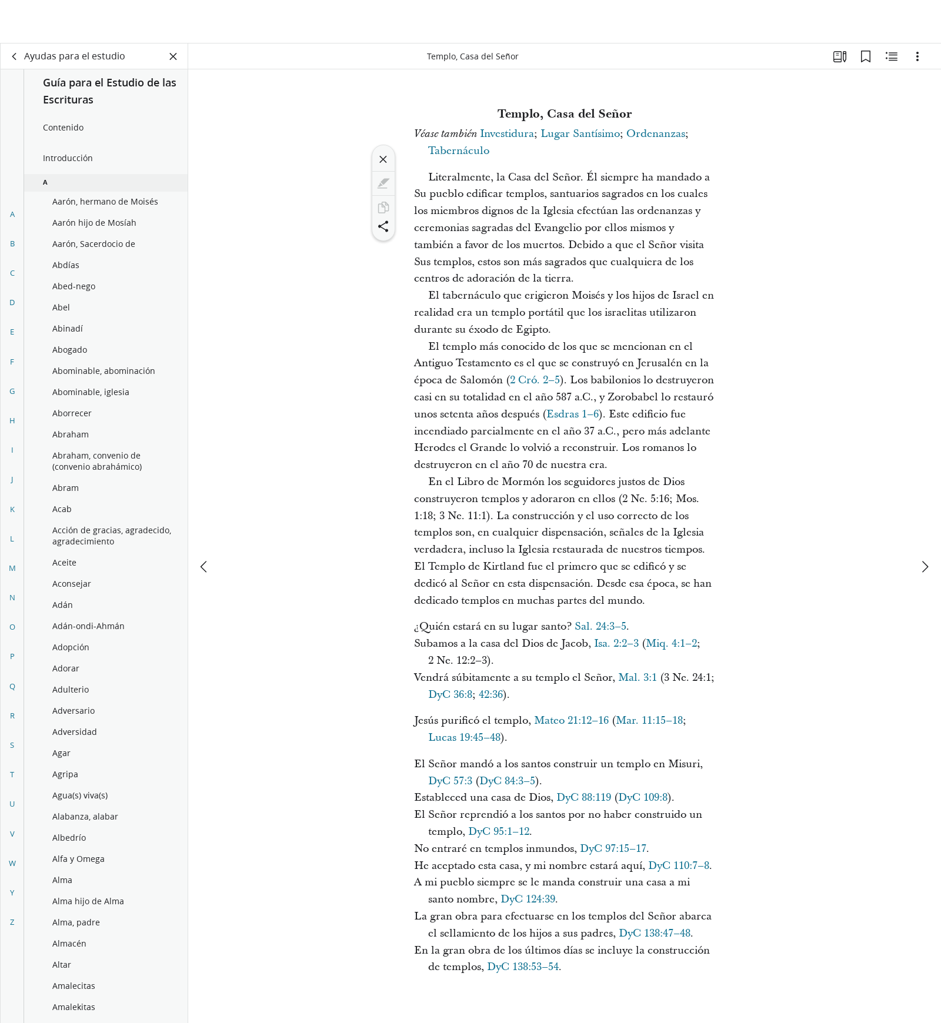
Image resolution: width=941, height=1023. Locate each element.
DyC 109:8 (643, 797)
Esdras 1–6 (572, 414)
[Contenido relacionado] (891, 56)
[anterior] (204, 523)
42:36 (491, 694)
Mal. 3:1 (637, 677)
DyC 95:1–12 (498, 831)
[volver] (14, 56)
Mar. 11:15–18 (649, 720)
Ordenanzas (655, 133)
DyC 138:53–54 (523, 967)
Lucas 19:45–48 (464, 737)
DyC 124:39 (527, 899)
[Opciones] (917, 56)
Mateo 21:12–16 (571, 720)
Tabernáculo (458, 150)
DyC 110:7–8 (678, 865)
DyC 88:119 (583, 797)
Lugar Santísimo (580, 133)
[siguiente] (924, 523)
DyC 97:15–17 (613, 848)
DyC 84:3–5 (507, 781)
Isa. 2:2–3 (616, 643)
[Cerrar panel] (173, 56)
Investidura (507, 133)
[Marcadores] (865, 56)
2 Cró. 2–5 (535, 380)
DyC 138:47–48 (654, 933)
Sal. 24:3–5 (600, 626)
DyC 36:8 (450, 694)
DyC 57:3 (450, 781)
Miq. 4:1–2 (671, 643)
